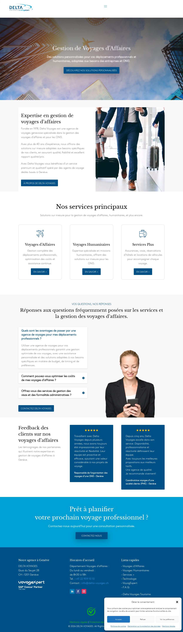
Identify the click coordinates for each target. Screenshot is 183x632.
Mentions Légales (79, 621)
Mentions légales (168, 626)
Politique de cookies (118, 626)
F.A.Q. (126, 587)
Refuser (143, 619)
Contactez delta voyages (36, 408)
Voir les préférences (167, 619)
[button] (177, 602)
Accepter (118, 619)
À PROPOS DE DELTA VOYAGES (39, 183)
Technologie (129, 578)
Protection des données (101, 621)
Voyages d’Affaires (133, 566)
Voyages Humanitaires (136, 570)
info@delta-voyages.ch (95, 583)
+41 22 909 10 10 (85, 578)
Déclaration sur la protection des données (144, 626)
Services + (128, 574)
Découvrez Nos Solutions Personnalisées (91, 70)
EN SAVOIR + (40, 271)
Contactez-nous (91, 535)
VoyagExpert (130, 583)
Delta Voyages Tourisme (137, 594)
